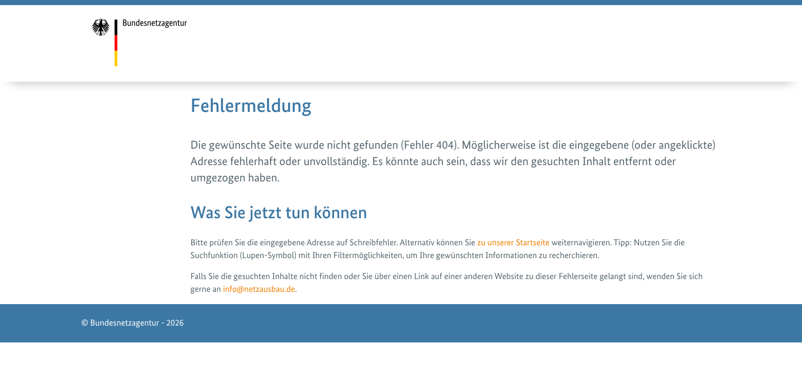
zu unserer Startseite (513, 243)
